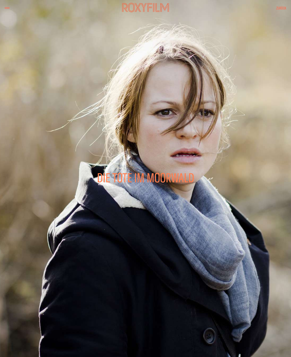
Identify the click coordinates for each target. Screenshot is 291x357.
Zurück (281, 8)
